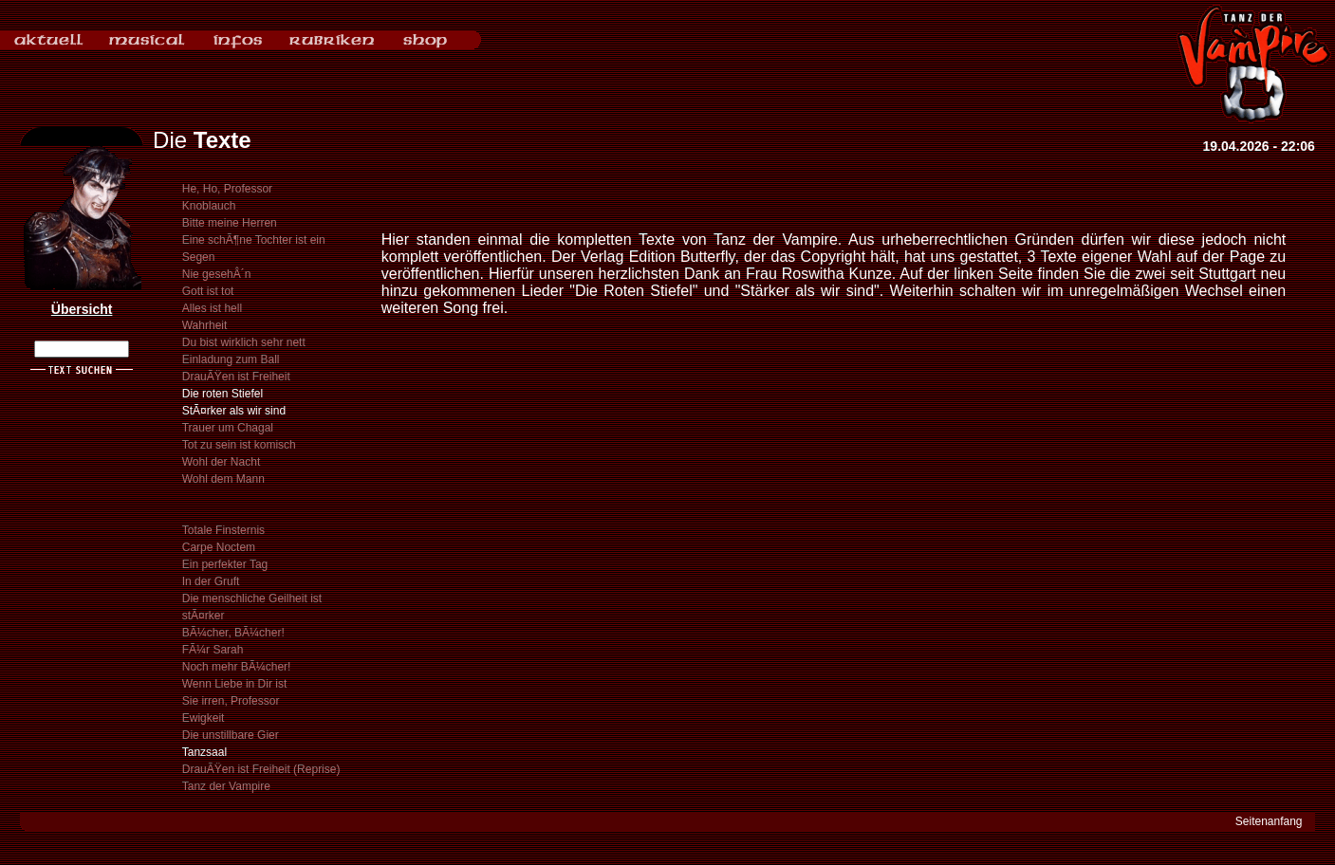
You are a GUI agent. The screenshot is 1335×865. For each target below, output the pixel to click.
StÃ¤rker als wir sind (234, 410)
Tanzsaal (204, 752)
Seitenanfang (1269, 821)
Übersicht (82, 309)
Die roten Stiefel (222, 393)
